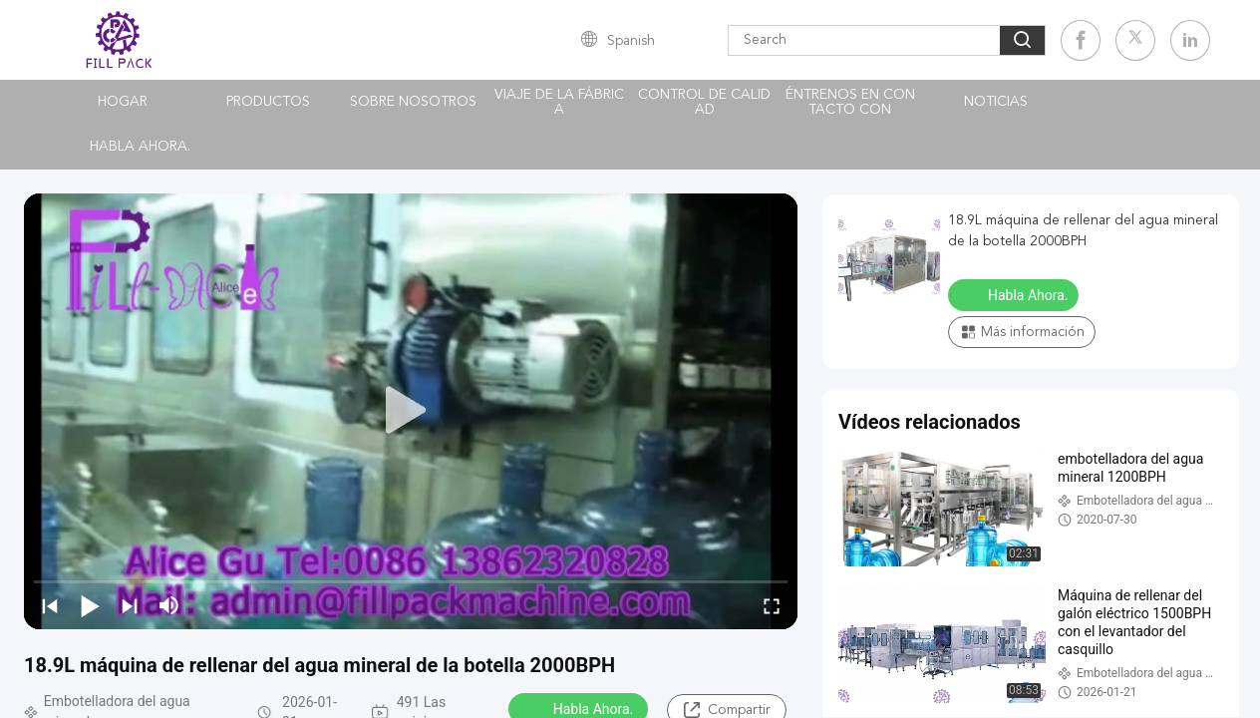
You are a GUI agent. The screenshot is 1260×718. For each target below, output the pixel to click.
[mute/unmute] (169, 605)
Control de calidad (704, 102)
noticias (996, 102)
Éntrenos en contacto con (850, 102)
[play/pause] (90, 605)
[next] (130, 605)
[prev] (50, 605)
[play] (411, 411)
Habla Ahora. (140, 147)
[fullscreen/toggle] (771, 605)
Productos (268, 102)
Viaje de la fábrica (559, 102)
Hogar (123, 102)
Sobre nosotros (413, 102)
